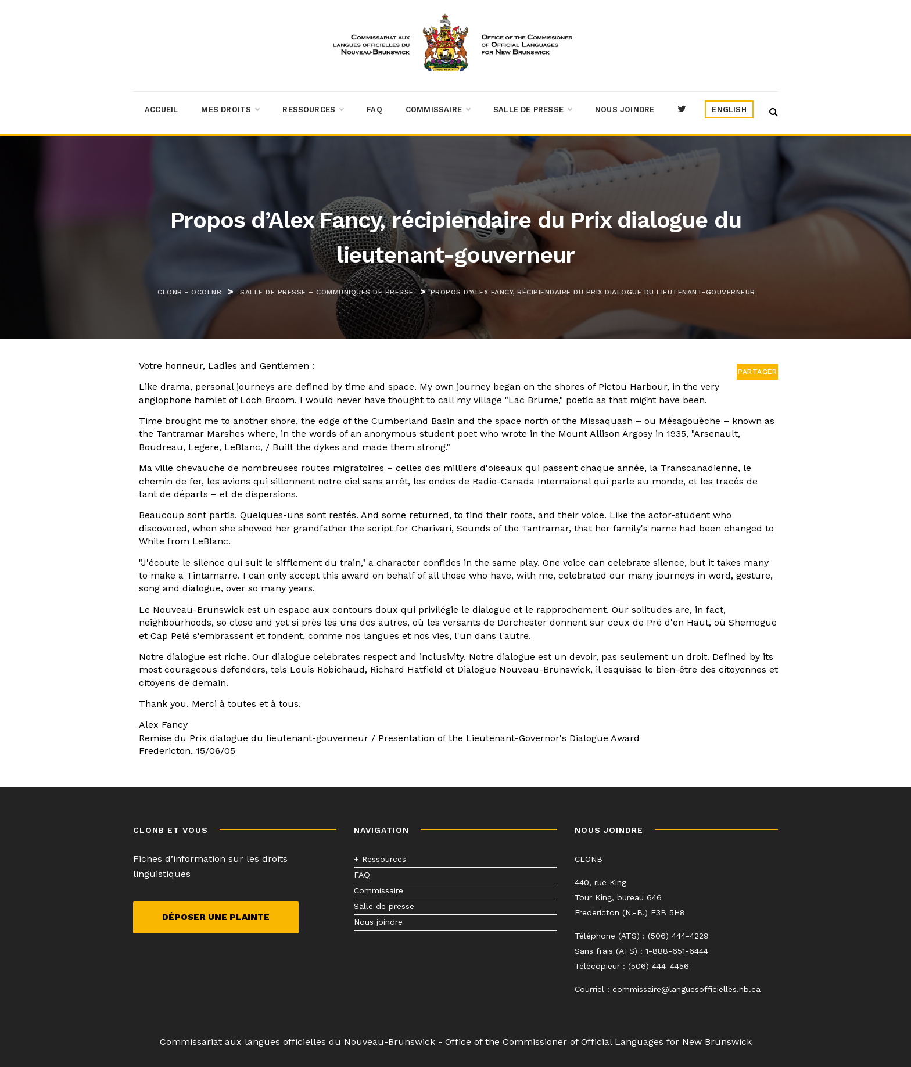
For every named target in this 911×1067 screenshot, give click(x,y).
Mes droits (230, 110)
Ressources (312, 110)
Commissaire (438, 110)
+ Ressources (380, 859)
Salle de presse (532, 110)
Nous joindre (624, 109)
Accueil (161, 109)
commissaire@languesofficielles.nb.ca (686, 989)
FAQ (374, 109)
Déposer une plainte (216, 917)
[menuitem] (729, 110)
